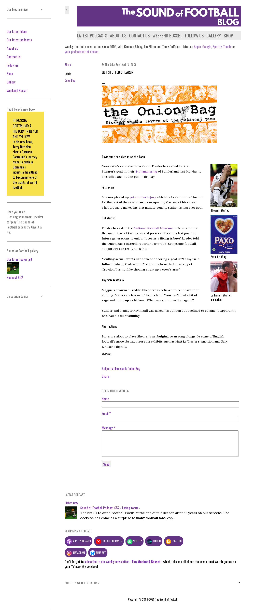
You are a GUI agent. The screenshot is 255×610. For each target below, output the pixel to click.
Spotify (217, 46)
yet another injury (143, 197)
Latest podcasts (92, 35)
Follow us (194, 35)
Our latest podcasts (19, 39)
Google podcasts (109, 541)
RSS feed (174, 541)
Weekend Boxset (167, 35)
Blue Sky (98, 552)
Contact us (139, 35)
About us (118, 35)
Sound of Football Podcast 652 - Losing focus (109, 507)
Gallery (213, 35)
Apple (197, 46)
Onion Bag (70, 80)
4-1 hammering (146, 171)
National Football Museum (153, 228)
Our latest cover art (19, 259)
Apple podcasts (78, 541)
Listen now (71, 502)
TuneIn (227, 46)
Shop (228, 35)
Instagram (75, 552)
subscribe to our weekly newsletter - (122, 561)
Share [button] (68, 65)
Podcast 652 (15, 277)
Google (206, 46)
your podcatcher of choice (81, 51)
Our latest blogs (17, 31)
